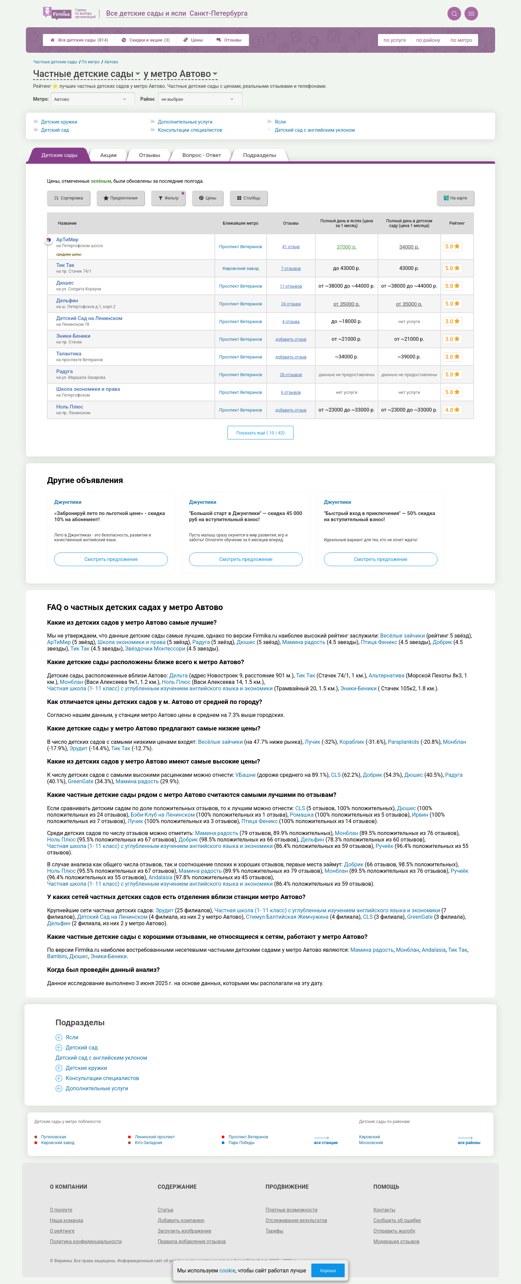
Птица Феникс (379, 642)
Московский (371, 1142)
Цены (193, 40)
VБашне (245, 775)
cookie (227, 1270)
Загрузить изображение (184, 1231)
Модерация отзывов (397, 1241)
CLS (336, 775)
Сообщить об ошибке (397, 1220)
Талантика (68, 354)
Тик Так (65, 265)
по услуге (395, 40)
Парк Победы (238, 1142)
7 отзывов (291, 268)
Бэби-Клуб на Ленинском (163, 815)
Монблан (71, 682)
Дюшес (65, 283)
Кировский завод (241, 268)
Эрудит (78, 748)
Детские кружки (59, 121)
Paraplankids (403, 742)
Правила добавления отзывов (192, 1241)
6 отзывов (291, 392)
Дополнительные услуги (185, 121)
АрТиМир (67, 240)
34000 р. (409, 247)
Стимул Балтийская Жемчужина (287, 917)
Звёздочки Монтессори (155, 648)
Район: (147, 99)
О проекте (61, 1210)
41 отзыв (291, 246)
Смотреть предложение (111, 559)
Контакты (384, 1210)
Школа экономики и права (88, 389)
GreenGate (80, 781)
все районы (469, 1141)
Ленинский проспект (151, 1137)
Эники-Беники (73, 336)
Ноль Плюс (69, 407)
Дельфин (67, 301)
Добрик (442, 642)
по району (428, 40)
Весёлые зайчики (402, 635)
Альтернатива (387, 675)
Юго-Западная (145, 1142)
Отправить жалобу (394, 1231)
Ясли (280, 121)
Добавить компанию (181, 1220)
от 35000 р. (346, 304)
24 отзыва (291, 304)
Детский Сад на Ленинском (89, 318)
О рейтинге (62, 1231)
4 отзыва (291, 321)
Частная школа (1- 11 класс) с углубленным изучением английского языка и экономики (160, 688)
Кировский (369, 1137)
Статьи (165, 1210)
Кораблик (352, 742)
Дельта (178, 675)
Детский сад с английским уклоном (315, 130)
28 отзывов (291, 374)
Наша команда (66, 1220)
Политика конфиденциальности (86, 1241)
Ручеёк (384, 846)
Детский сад (55, 130)
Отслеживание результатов (296, 1220)
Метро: (41, 99)
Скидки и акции (146, 40)
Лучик (312, 742)
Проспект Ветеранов (240, 246)
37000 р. (347, 247)
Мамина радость (304, 642)
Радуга (64, 371)
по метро (461, 40)
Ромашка (302, 815)
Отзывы (229, 40)
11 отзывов (291, 286)
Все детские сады (79, 40)
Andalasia (160, 877)
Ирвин (420, 815)
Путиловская (50, 1137)
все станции (326, 1141)
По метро (91, 62)
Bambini (57, 956)
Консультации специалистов (190, 130)
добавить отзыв (290, 339)
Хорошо (328, 1270)
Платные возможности (291, 1210)
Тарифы (274, 1231)
